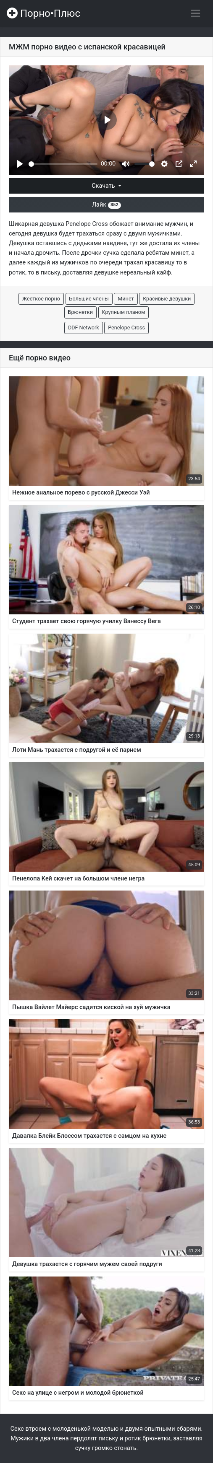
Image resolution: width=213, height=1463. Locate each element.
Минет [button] (126, 298)
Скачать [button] (104, 185)
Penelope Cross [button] (126, 327)
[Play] (19, 164)
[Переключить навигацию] (195, 13)
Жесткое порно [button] (41, 298)
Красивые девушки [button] (167, 298)
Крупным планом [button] (123, 312)
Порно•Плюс (43, 13)
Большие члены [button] (89, 298)
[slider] (63, 164)
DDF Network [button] (83, 327)
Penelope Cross (87, 224)
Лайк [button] (106, 204)
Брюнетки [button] (80, 312)
